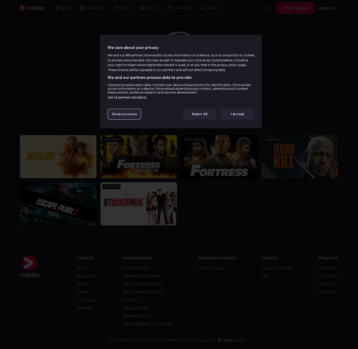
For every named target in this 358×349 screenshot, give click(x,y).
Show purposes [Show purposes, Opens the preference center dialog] (124, 114)
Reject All (200, 114)
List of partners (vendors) (127, 97)
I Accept (237, 114)
